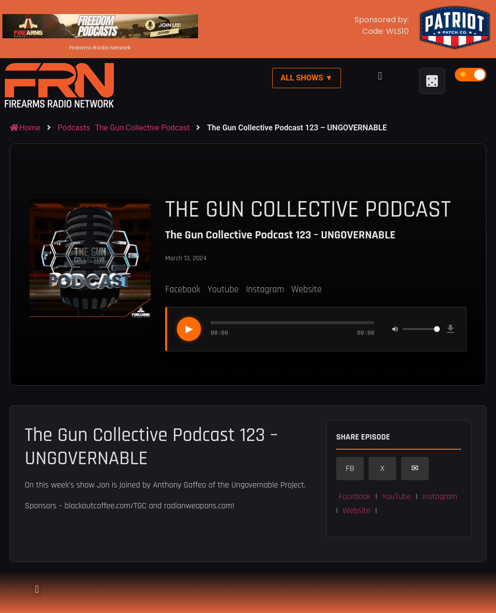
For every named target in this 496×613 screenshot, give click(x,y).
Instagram (265, 289)
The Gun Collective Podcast (142, 127)
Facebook (182, 289)
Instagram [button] (439, 496)
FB (350, 468)
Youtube (222, 289)
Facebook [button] (355, 496)
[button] (380, 76)
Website (306, 289)
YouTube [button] (396, 496)
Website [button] (356, 510)
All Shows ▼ (306, 77)
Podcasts (74, 127)
